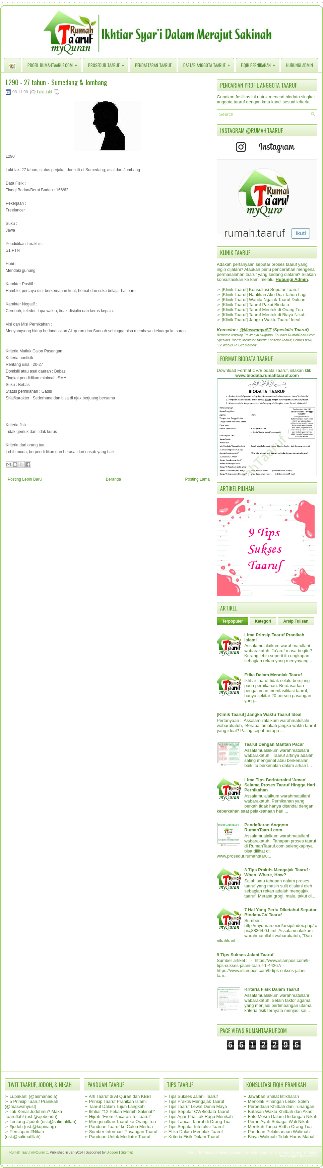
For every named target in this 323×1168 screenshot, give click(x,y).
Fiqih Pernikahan (260, 63)
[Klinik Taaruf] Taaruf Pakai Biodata (255, 304)
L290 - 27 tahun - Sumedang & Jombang (56, 82)
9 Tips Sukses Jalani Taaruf (245, 954)
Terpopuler (232, 621)
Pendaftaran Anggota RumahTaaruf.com (266, 827)
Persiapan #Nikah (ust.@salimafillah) (24, 1134)
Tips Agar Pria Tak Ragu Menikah (200, 1116)
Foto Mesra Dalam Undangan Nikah (282, 1116)
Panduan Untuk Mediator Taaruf (119, 1136)
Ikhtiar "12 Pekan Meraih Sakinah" (122, 1111)
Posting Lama (197, 479)
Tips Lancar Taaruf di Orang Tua (199, 1121)
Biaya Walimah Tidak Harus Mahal (281, 1136)
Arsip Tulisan (295, 621)
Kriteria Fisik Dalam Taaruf (271, 989)
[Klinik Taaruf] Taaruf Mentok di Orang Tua (262, 309)
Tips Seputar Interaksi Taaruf (195, 1126)
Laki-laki (44, 92)
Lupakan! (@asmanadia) (34, 1096)
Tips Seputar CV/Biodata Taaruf (198, 1111)
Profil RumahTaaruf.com (54, 63)
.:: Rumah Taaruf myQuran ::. (27, 1152)
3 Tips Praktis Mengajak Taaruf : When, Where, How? (277, 872)
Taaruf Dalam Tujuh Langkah (116, 1106)
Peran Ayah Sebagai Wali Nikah (279, 1121)
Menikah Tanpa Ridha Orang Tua (280, 1126)
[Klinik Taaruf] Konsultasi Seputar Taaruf (260, 289)
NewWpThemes (216, 1152)
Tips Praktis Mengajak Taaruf (196, 1101)
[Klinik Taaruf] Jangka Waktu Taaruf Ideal (261, 319)
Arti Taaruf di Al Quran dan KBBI (120, 1096)
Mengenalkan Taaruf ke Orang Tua (122, 1121)
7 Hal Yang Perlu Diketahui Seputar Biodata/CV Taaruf (280, 912)
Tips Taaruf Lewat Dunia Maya (197, 1106)
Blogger (112, 1152)
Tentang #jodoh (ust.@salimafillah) (42, 1121)
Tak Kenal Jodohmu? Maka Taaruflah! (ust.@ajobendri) (33, 1114)
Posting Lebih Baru (25, 479)
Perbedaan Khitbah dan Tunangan (281, 1106)
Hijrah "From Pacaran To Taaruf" (120, 1116)
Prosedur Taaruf (108, 63)
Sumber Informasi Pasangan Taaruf (123, 1131)
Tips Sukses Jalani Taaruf (192, 1096)
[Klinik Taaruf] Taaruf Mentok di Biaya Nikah (264, 314)
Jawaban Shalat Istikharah (273, 1096)
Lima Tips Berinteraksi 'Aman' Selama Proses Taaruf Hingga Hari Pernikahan (279, 784)
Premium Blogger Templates (296, 1152)
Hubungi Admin (299, 65)
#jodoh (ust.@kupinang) (33, 1126)
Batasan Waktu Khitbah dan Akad (280, 1111)
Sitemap (127, 1152)
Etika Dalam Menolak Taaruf (273, 674)
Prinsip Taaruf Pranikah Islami (118, 1101)
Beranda (113, 479)
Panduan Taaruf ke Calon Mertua (121, 1126)
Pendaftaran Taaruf (153, 65)
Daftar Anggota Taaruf (208, 63)
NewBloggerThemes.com (298, 1156)
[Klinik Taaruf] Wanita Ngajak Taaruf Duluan (264, 299)
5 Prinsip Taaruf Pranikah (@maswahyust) (31, 1104)
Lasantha (265, 1152)
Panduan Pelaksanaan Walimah (279, 1131)
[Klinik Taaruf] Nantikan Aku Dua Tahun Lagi (264, 294)
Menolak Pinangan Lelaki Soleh (278, 1101)
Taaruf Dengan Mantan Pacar (274, 744)
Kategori (263, 621)
